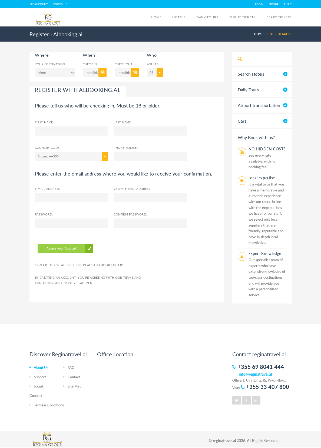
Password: (44, 214)
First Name (44, 122)
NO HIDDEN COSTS (267, 149)
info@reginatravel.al (255, 374)
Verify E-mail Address (132, 188)
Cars (242, 120)
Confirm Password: (130, 214)
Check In (90, 64)
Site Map (74, 386)
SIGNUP (274, 4)
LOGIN (259, 4)
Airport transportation (259, 105)
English (59, 4)
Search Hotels (251, 73)
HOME (258, 34)
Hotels (179, 17)
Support (40, 377)
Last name (122, 122)
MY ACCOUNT (38, 4)
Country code (47, 147)
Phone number (126, 147)
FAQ (71, 367)
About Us (41, 367)
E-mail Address (47, 188)
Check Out (124, 64)
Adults (151, 64)
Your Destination (50, 64)
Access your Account (61, 248)
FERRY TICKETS (279, 17)
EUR (286, 4)
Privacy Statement (78, 283)
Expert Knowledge (265, 253)
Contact (74, 377)
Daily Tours (207, 17)
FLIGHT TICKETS (242, 17)
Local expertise (262, 178)
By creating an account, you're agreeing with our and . (88, 280)
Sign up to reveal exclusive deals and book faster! (79, 265)
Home (156, 17)
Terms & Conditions (49, 405)
